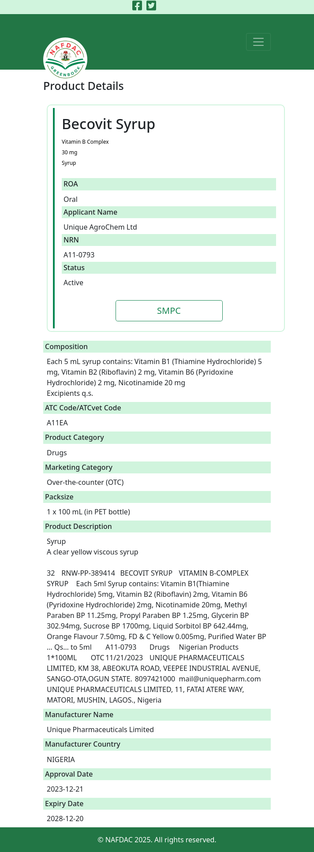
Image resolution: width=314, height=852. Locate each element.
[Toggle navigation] (258, 42)
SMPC (169, 310)
